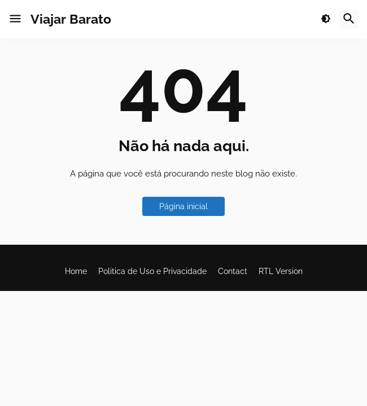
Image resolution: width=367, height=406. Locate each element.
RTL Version (281, 271)
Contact (232, 271)
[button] (15, 19)
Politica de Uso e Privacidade (152, 271)
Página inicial (183, 206)
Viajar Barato (70, 19)
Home (76, 271)
